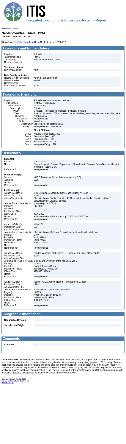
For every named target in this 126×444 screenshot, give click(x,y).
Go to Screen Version (9, 28)
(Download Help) (31, 42)
